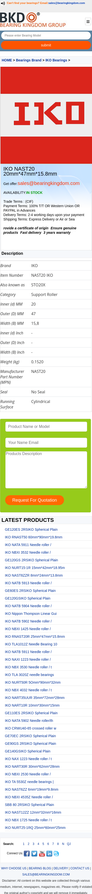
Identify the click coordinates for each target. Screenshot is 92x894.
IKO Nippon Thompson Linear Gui (31, 614)
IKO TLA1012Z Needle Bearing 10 (31, 644)
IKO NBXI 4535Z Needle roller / (29, 797)
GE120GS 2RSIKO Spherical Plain (31, 560)
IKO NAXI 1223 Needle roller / (28, 659)
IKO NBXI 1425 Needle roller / (28, 629)
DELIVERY (60, 868)
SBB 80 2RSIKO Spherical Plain (29, 805)
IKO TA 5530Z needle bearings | (29, 782)
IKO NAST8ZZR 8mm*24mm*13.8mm (34, 575)
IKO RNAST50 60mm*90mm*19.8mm (33, 537)
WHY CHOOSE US (13, 868)
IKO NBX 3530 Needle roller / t (28, 667)
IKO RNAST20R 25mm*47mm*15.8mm (35, 637)
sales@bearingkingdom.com (66, 2)
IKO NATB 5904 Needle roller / (28, 606)
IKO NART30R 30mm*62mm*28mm (32, 766)
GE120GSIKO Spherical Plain (27, 598)
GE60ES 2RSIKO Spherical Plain (30, 591)
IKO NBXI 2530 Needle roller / (28, 774)
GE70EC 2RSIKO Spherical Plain (30, 736)
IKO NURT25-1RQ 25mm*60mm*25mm (35, 828)
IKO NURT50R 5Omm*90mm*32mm (33, 682)
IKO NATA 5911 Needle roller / (28, 545)
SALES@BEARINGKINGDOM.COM (46, 874)
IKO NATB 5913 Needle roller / (28, 583)
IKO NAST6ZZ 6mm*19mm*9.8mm (31, 789)
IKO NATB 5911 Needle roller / (28, 652)
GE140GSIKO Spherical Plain (27, 751)
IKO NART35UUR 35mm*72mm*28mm (35, 698)
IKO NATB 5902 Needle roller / (28, 621)
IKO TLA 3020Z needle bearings (29, 675)
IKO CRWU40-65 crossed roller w (30, 728)
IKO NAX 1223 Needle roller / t (28, 759)
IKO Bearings (56, 60)
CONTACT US (79, 868)
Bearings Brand (28, 60)
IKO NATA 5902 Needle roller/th (29, 721)
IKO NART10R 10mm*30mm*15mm (32, 705)
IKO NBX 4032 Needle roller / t (28, 690)
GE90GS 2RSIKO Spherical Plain (30, 744)
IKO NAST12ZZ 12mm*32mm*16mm (33, 812)
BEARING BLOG (40, 868)
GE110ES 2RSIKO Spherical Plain (31, 713)
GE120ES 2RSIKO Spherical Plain (31, 529)
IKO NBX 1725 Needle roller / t (28, 820)
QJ (69, 844)
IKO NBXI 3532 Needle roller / (28, 552)
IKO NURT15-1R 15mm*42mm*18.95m (35, 568)
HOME (7, 60)
